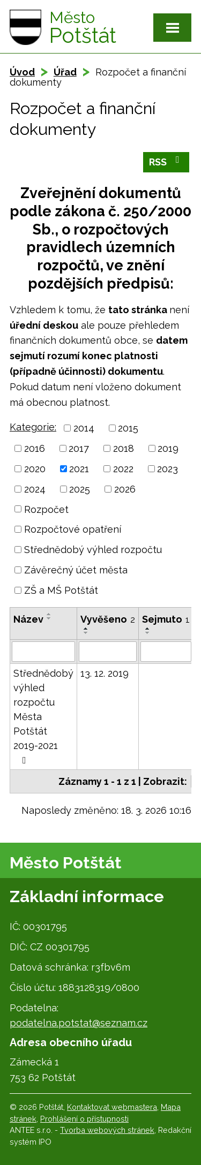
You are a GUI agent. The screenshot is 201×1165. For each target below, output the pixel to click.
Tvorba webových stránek (107, 1129)
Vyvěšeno (107, 619)
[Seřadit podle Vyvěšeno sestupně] (86, 633)
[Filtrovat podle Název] (43, 651)
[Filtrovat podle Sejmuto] (165, 651)
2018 (123, 448)
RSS (166, 161)
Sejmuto (166, 619)
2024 (35, 489)
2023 (167, 468)
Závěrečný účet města (76, 570)
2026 (125, 489)
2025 (79, 489)
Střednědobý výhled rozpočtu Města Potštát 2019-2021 (43, 716)
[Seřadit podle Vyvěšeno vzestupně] (86, 628)
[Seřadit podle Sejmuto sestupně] (148, 633)
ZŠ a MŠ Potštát (61, 590)
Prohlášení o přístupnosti (84, 1118)
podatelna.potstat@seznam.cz (78, 1022)
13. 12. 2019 (104, 673)
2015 (128, 428)
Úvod (22, 72)
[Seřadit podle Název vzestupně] (49, 614)
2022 (123, 468)
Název (28, 619)
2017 (79, 448)
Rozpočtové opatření (72, 529)
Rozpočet (46, 509)
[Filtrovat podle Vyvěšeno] (108, 651)
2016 (34, 448)
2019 (168, 448)
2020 (35, 468)
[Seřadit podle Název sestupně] (49, 618)
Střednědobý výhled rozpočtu (93, 549)
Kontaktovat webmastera (112, 1106)
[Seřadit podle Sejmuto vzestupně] (148, 628)
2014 (83, 428)
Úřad (65, 72)
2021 (79, 468)
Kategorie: (33, 427)
